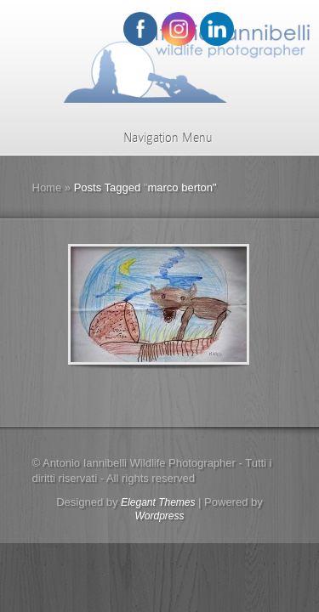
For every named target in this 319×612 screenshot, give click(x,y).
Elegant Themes (158, 502)
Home (47, 187)
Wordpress (159, 516)
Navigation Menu (157, 137)
